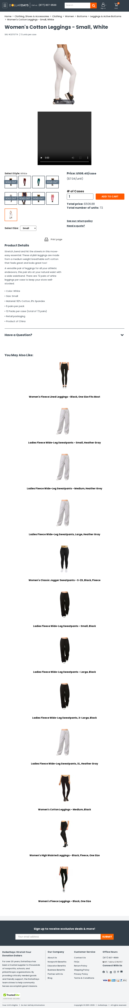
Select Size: (12, 228)
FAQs (76, 961)
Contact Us (80, 957)
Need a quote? (76, 225)
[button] (103, 6)
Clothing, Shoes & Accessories (32, 16)
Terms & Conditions (84, 978)
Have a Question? (20, 335)
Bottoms (82, 16)
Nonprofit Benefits (57, 961)
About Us (52, 957)
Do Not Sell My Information (33, 1005)
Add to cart (110, 196)
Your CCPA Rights (10, 1005)
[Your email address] (58, 937)
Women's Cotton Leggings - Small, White (30, 19)
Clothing (57, 16)
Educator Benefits (57, 965)
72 (101, 208)
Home (8, 16)
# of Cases (75, 191)
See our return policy (80, 221)
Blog (50, 978)
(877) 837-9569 (47, 5)
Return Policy (80, 965)
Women (69, 16)
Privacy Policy (81, 974)
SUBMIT (107, 936)
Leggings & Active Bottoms (105, 16)
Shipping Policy (81, 969)
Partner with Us (55, 974)
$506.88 (89, 204)
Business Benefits (56, 969)
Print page (56, 239)
